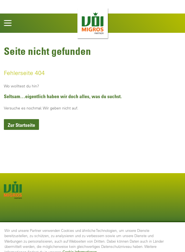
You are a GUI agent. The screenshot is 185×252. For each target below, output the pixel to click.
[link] (21, 124)
